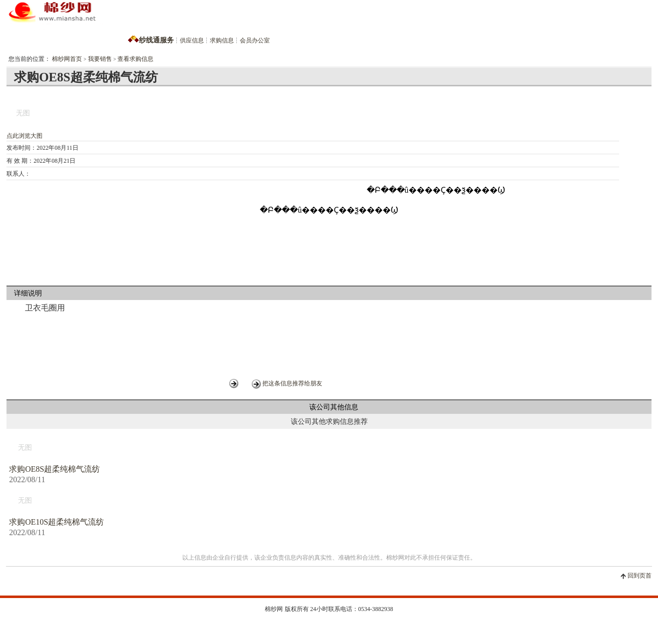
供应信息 (192, 40)
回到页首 (640, 575)
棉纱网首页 (67, 58)
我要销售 (100, 58)
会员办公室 (255, 40)
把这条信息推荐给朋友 (292, 383)
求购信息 (222, 40)
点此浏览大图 (24, 135)
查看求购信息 (135, 58)
